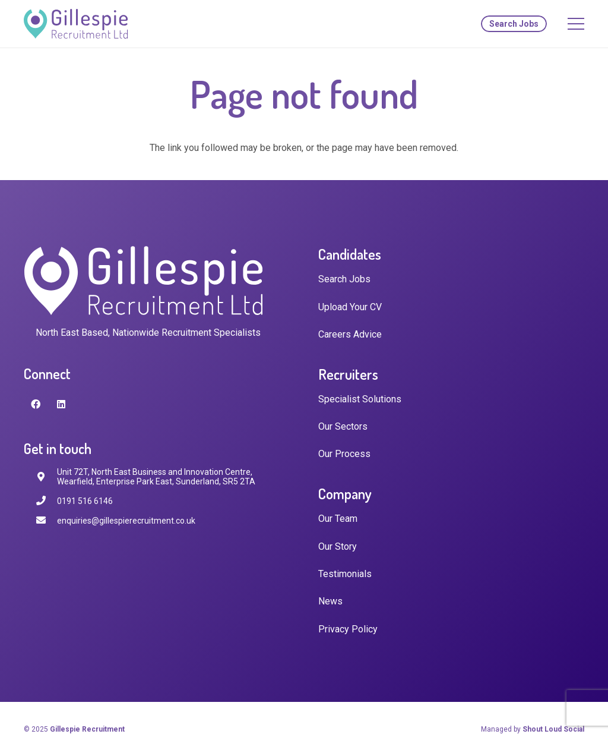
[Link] (76, 24)
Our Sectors (343, 426)
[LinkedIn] (61, 404)
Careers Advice (350, 334)
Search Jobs (344, 279)
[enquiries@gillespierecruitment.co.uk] (46, 520)
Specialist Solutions (359, 399)
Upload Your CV (350, 307)
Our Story (337, 546)
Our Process (344, 453)
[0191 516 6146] (46, 501)
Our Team (337, 518)
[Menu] (576, 24)
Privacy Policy (348, 629)
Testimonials (345, 573)
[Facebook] (36, 404)
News (330, 601)
